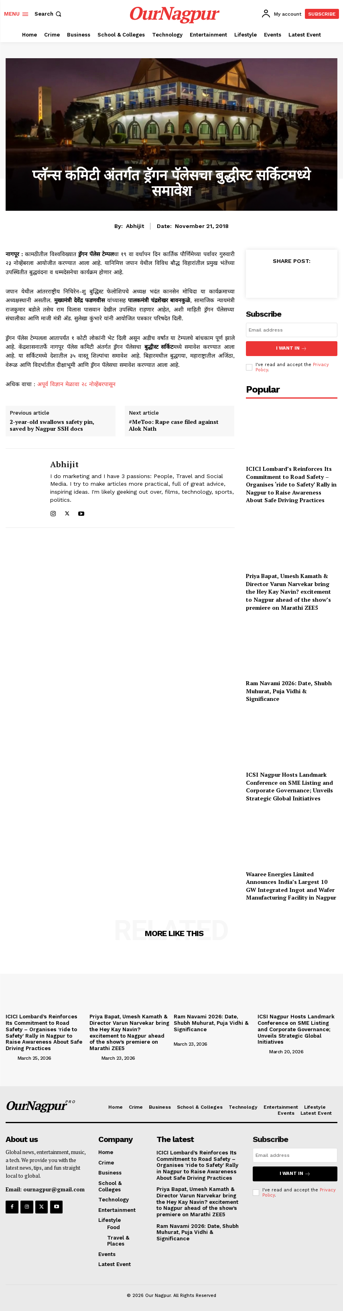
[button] (49, 14)
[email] (292, 330)
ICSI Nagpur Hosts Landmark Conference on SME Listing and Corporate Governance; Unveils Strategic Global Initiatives (289, 785)
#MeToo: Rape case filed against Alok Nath (174, 425)
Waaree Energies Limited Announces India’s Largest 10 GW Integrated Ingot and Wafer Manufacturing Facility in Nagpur (291, 885)
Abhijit (135, 226)
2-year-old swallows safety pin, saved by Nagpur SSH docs (52, 425)
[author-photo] (11, 1056)
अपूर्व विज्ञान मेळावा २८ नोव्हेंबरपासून (76, 384)
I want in (291, 348)
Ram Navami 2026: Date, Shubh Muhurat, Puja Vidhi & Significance (289, 690)
